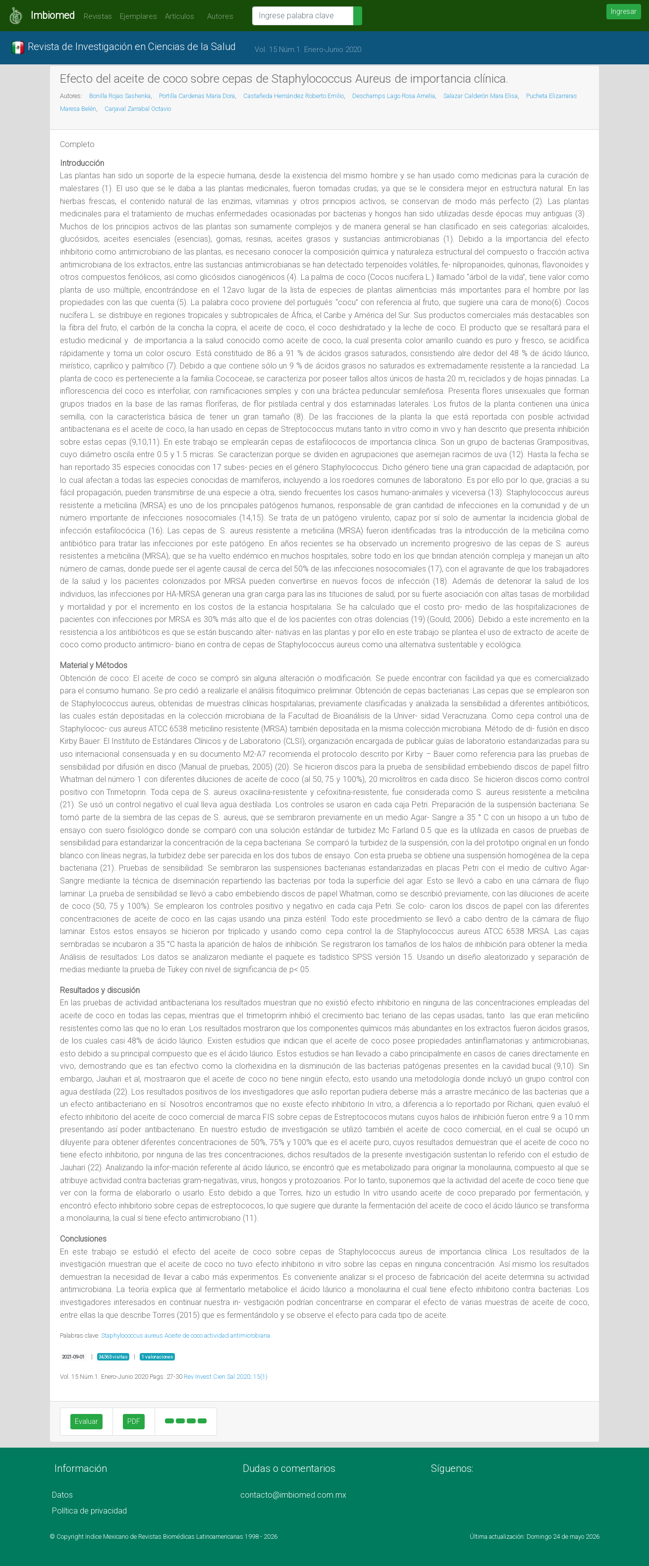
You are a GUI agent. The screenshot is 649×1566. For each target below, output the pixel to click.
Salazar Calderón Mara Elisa (480, 96)
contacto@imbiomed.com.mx (293, 1495)
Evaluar (86, 1421)
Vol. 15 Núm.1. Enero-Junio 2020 (308, 49)
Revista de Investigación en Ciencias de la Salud (123, 47)
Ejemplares (138, 16)
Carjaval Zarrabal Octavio (138, 108)
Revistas (95, 16)
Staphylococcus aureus (132, 1335)
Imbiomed (53, 15)
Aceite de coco (183, 1335)
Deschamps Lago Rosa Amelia (393, 96)
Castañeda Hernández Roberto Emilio (293, 96)
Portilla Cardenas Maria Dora (197, 96)
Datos (62, 1495)
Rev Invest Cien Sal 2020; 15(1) (226, 1376)
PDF (133, 1421)
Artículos (179, 16)
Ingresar (624, 11)
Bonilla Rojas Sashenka (120, 96)
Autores (217, 16)
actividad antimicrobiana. (237, 1335)
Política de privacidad (89, 1510)
